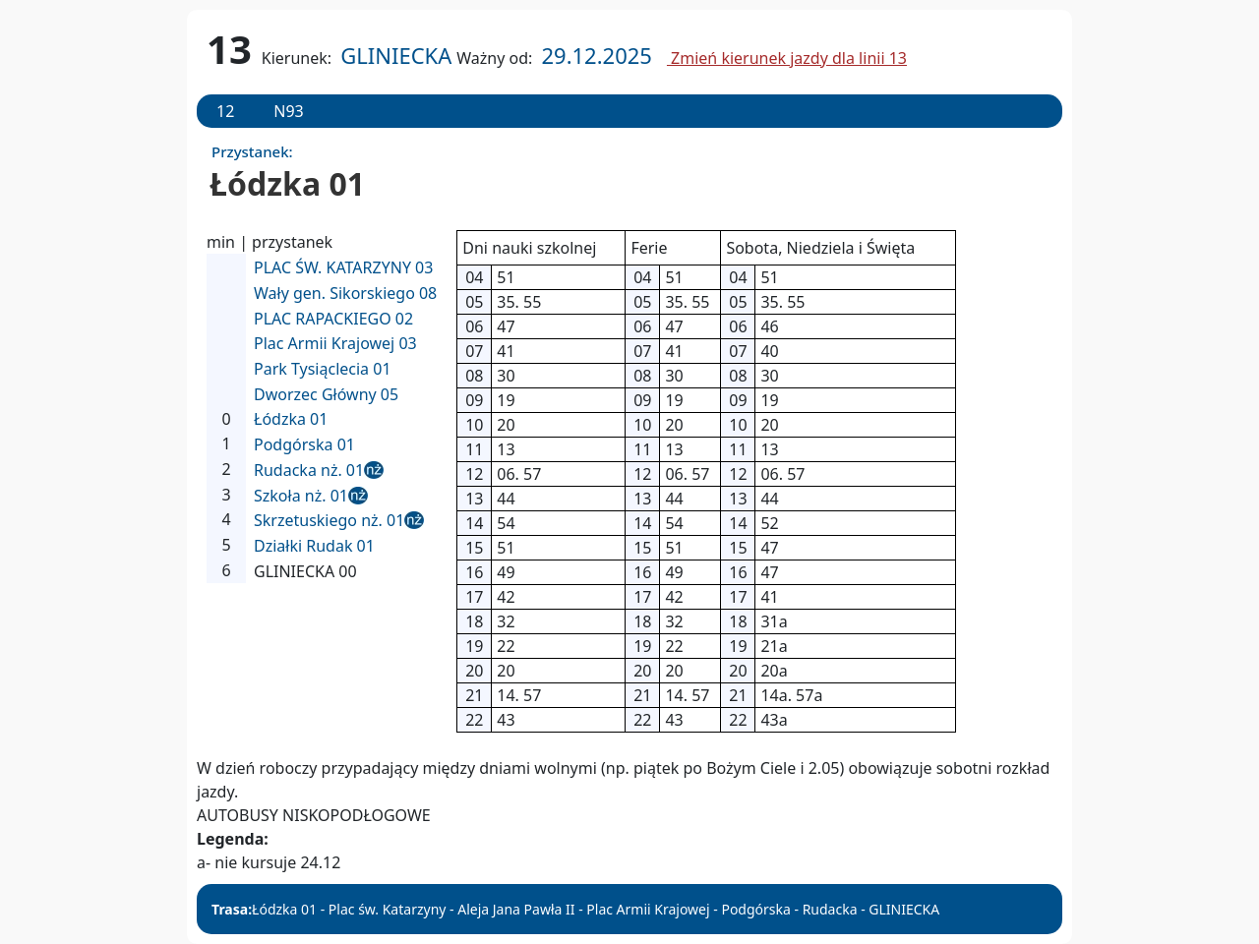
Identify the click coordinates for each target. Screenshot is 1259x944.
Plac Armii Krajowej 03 (335, 343)
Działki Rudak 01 (314, 546)
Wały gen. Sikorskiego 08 (345, 293)
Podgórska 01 (304, 444)
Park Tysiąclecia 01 (322, 369)
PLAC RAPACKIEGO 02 (333, 318)
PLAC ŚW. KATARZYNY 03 (343, 267)
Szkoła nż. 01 (301, 495)
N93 (288, 111)
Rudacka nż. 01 (309, 470)
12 (225, 111)
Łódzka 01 (291, 419)
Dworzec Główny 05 (326, 394)
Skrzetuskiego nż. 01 (329, 520)
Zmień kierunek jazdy (787, 58)
